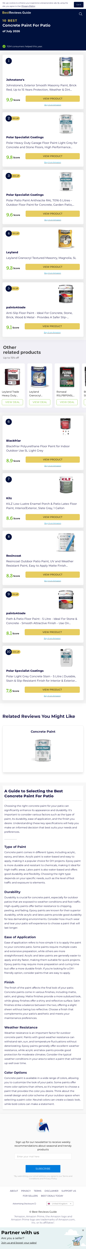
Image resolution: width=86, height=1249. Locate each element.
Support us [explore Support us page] (68, 1190)
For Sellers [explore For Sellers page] (30, 1195)
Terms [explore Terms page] (37, 1190)
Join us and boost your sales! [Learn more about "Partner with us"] (19, 1242)
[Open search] (80, 14)
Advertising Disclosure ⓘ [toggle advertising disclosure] (24, 1203)
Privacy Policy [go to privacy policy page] (28, 6)
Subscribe (43, 1168)
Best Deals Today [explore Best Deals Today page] (52, 1195)
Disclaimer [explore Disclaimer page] (51, 1190)
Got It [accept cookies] (78, 5)
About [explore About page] (14, 1190)
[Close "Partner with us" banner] (83, 1230)
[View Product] (43, 82)
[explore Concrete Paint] (43, 749)
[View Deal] (12, 385)
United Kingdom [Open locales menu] (60, 1203)
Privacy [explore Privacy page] (26, 1190)
